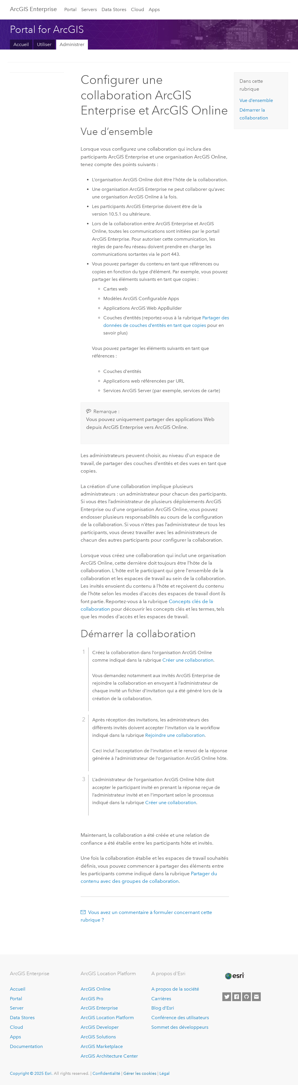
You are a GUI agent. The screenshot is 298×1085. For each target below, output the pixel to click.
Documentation (26, 1046)
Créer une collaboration (187, 660)
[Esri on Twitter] (226, 996)
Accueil (21, 44)
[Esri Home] (234, 976)
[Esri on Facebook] (236, 996)
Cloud (137, 9)
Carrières (161, 998)
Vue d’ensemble (256, 100)
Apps (154, 9)
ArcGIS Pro (92, 998)
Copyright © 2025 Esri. (31, 1073)
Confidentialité (106, 1073)
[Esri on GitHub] (246, 996)
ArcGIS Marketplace (102, 1046)
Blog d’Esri (162, 1008)
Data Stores (114, 9)
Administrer (72, 44)
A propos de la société (175, 989)
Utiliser (44, 44)
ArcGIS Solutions (98, 1037)
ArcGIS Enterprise (33, 9)
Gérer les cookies (139, 1073)
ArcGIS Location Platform (107, 1017)
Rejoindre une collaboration (175, 735)
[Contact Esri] (256, 996)
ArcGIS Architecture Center (109, 1056)
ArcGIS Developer (100, 1027)
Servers (89, 9)
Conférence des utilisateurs (180, 1017)
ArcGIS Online (96, 989)
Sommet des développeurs (179, 1027)
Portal (70, 9)
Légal (164, 1073)
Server (17, 1008)
